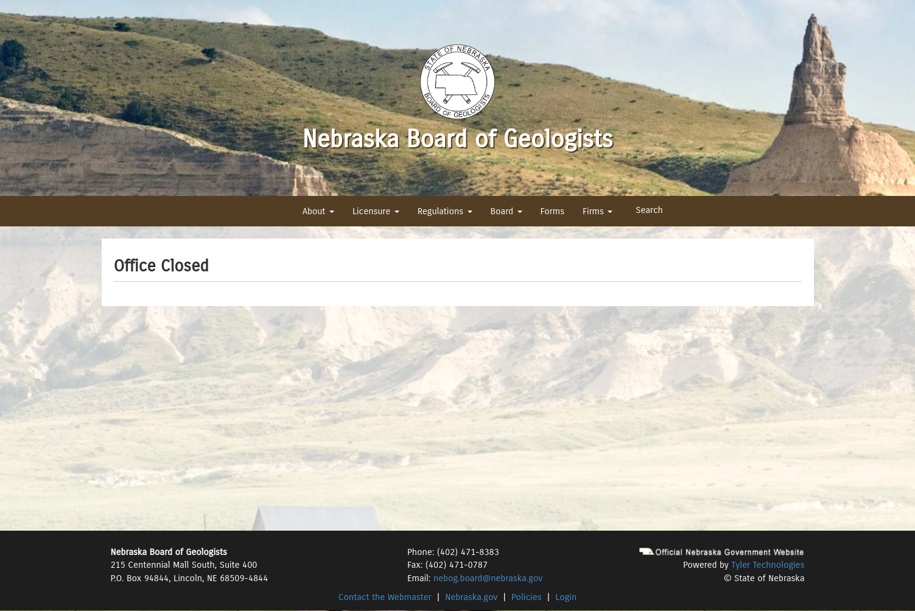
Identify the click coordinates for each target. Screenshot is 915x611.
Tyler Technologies (767, 564)
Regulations (445, 211)
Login (566, 597)
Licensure (375, 211)
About (318, 211)
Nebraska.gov (471, 597)
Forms (552, 211)
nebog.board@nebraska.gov (487, 578)
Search (649, 209)
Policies (526, 597)
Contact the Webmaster (385, 597)
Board (506, 211)
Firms (597, 211)
